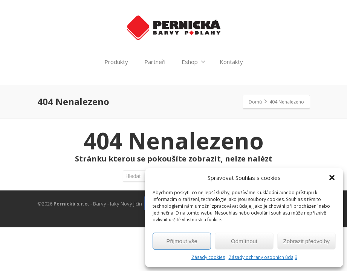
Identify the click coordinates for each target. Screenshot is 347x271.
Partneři (154, 61)
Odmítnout (244, 241)
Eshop (193, 61)
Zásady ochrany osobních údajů (263, 257)
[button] (332, 177)
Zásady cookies (208, 257)
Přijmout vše (181, 241)
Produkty (116, 61)
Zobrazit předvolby (306, 241)
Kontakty (231, 61)
